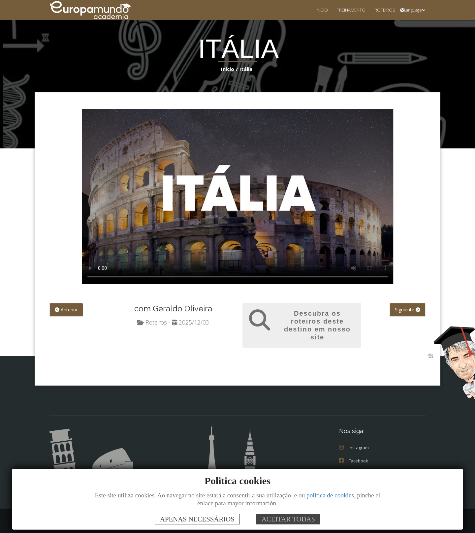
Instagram (354, 448)
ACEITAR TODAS (288, 519)
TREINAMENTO (346, 9)
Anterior (66, 310)
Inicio (228, 69)
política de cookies (330, 495)
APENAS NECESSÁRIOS (197, 519)
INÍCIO (314, 9)
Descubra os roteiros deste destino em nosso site (317, 325)
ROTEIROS (383, 9)
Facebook (353, 461)
